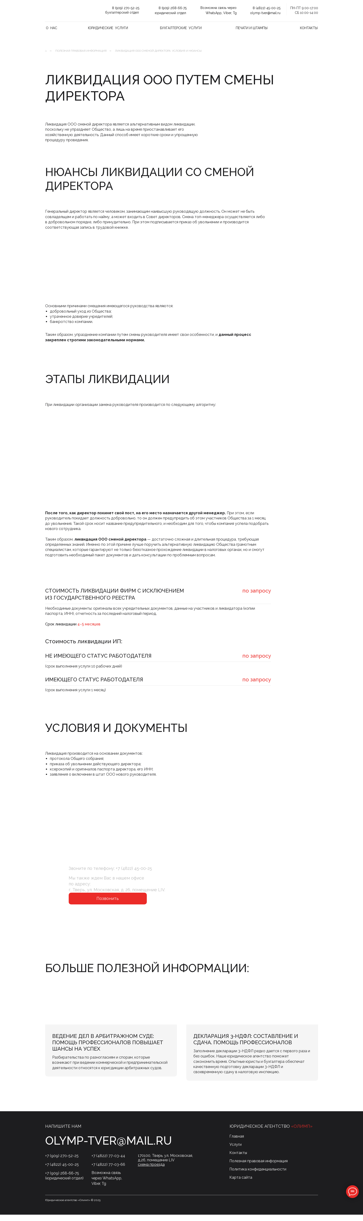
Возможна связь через (218, 7)
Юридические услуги (108, 28)
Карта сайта (240, 1184)
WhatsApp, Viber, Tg (221, 13)
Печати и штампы (251, 28)
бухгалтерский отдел (122, 12)
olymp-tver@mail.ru (265, 13)
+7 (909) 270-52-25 (62, 1162)
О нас (51, 28)
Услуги (235, 1151)
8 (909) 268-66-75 (173, 8)
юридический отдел (170, 13)
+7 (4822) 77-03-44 (108, 1162)
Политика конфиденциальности (257, 1175)
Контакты (309, 28)
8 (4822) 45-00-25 (266, 8)
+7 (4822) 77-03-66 (108, 1171)
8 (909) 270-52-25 (125, 8)
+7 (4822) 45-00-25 (134, 868)
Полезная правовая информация (81, 50)
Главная (236, 1142)
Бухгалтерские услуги (181, 28)
